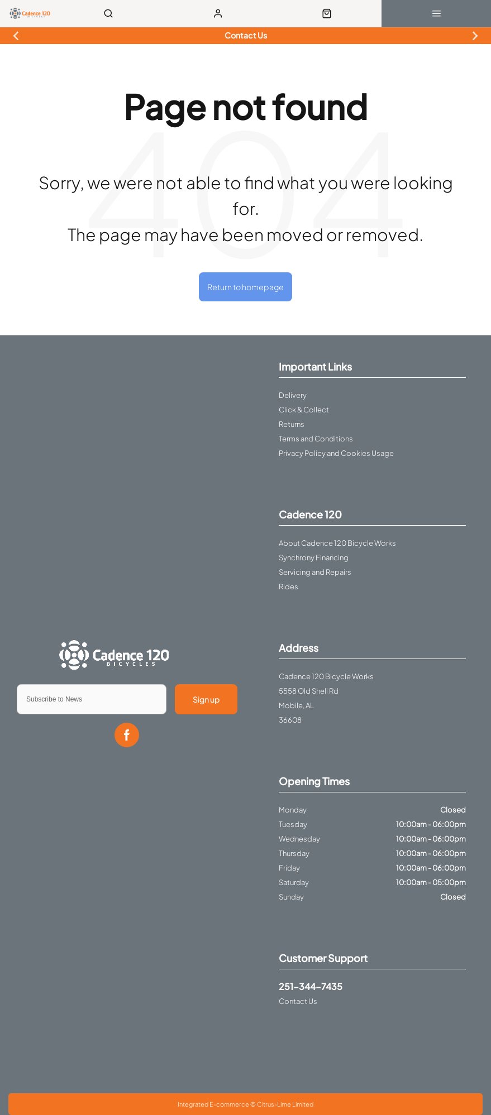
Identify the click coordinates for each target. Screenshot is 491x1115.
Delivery (293, 395)
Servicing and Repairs (315, 572)
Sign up (206, 699)
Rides (288, 586)
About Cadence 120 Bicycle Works (337, 543)
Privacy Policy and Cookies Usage (336, 453)
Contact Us (298, 1001)
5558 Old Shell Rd (309, 690)
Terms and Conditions (316, 438)
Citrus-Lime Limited (285, 1104)
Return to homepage (245, 287)
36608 (290, 719)
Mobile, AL (296, 705)
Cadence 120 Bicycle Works (326, 676)
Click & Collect (304, 409)
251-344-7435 (310, 986)
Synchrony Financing (314, 557)
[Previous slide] (16, 36)
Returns (291, 424)
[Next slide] (474, 36)
